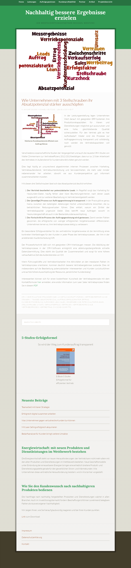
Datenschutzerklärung (32, 537)
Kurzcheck (49, 302)
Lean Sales (60, 302)
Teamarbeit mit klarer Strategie (35, 407)
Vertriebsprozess (30, 307)
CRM (24, 297)
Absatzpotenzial (48, 300)
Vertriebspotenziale (83, 305)
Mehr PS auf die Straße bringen (41, 297)
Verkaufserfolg (53, 305)
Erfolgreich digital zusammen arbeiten (39, 413)
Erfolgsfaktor (73, 300)
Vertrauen (66, 305)
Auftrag (61, 300)
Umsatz (40, 305)
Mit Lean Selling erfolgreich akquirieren (39, 427)
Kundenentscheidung (32, 302)
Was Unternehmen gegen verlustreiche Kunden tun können (48, 420)
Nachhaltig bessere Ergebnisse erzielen (65, 15)
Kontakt (25, 544)
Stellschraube (29, 305)
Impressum (27, 530)
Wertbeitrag (46, 307)
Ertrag (85, 300)
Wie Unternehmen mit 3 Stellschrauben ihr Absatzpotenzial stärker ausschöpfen (57, 102)
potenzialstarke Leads (93, 302)
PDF (36, 285)
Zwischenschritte (62, 307)
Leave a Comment (65, 109)
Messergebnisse (73, 302)
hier (39, 282)
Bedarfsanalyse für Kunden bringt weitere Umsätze (45, 433)
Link (23, 516)
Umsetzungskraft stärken (71, 297)
